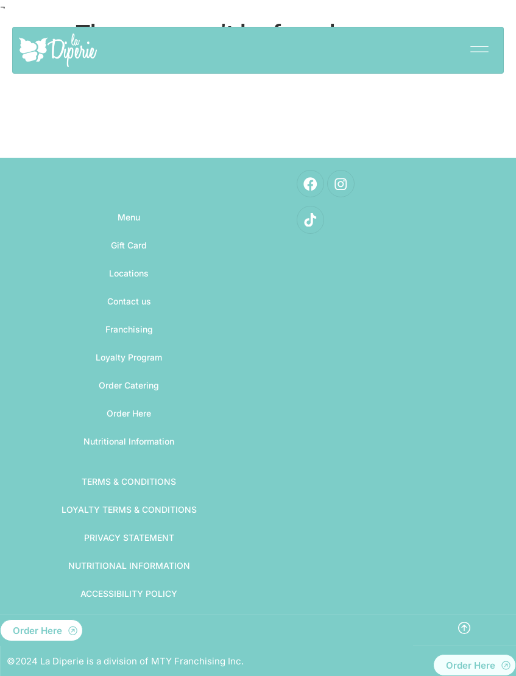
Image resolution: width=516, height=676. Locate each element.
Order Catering (129, 385)
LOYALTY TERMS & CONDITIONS (129, 509)
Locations (129, 273)
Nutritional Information (128, 441)
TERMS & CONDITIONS (129, 481)
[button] (479, 46)
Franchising (129, 329)
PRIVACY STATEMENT (129, 537)
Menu (129, 217)
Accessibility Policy (128, 593)
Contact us (129, 301)
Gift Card (129, 245)
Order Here (129, 413)
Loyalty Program (129, 357)
